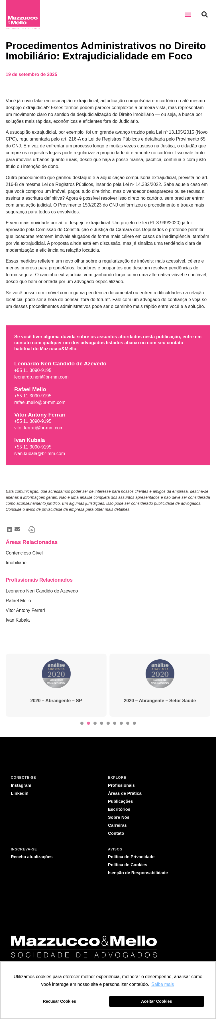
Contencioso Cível (24, 552)
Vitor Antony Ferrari (25, 610)
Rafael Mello (18, 600)
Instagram (21, 785)
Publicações (120, 801)
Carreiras (117, 825)
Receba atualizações (32, 856)
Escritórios (119, 809)
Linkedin (19, 793)
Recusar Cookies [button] (59, 1001)
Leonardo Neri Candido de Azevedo (42, 590)
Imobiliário (16, 562)
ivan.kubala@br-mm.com (39, 453)
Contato (116, 833)
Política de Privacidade (131, 856)
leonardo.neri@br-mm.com (41, 377)
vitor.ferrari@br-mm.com (39, 427)
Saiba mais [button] (162, 984)
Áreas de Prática (125, 793)
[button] (188, 14)
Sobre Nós (118, 817)
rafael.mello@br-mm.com (40, 402)
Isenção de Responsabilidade (138, 872)
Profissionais (121, 785)
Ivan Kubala (18, 620)
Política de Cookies (127, 864)
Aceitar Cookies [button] (156, 1001)
